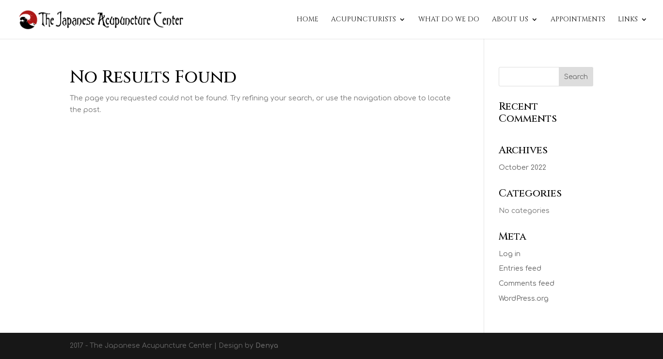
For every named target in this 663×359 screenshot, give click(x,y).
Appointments (578, 20)
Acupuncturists (363, 20)
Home (307, 20)
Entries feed (520, 268)
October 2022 (522, 167)
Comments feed (526, 283)
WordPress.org (524, 298)
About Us (510, 20)
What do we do (448, 20)
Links (628, 20)
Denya (266, 345)
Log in (510, 254)
